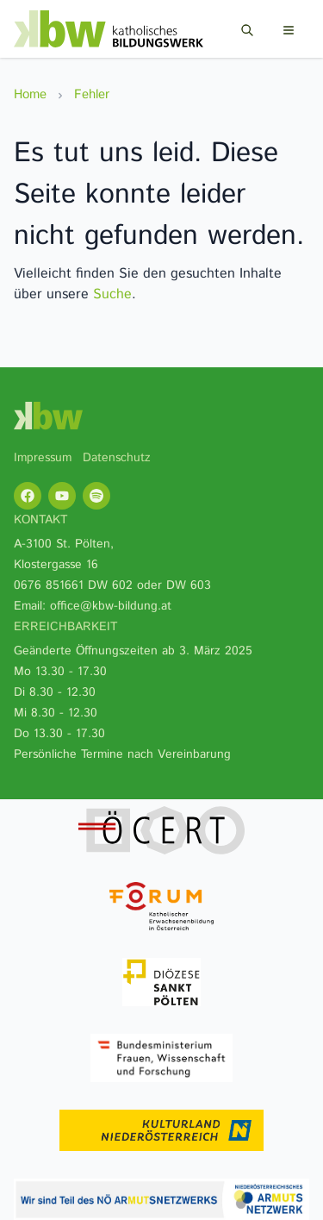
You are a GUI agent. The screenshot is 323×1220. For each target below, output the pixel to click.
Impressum (42, 457)
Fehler (91, 94)
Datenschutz (117, 457)
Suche (112, 294)
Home (30, 94)
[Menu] (288, 30)
